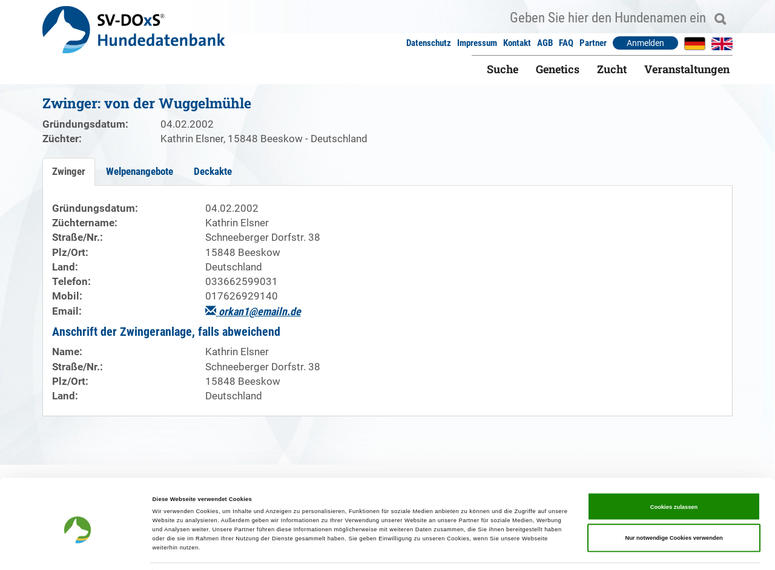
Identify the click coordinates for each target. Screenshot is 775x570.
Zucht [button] (612, 69)
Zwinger (68, 171)
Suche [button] (502, 69)
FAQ (566, 43)
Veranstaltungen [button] (687, 69)
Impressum (477, 43)
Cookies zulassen (674, 471)
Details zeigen (508, 550)
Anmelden (645, 43)
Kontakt (517, 43)
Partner (593, 43)
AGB (545, 43)
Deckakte (213, 171)
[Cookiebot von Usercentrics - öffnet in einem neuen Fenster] (78, 549)
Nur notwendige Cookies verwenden (673, 502)
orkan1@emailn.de (253, 311)
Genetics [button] (557, 69)
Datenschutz (428, 43)
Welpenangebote (139, 171)
